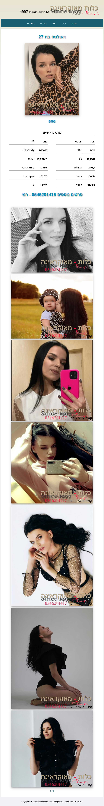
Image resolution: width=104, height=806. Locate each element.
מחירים (30, 23)
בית (64, 23)
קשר (54, 23)
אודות (43, 23)
